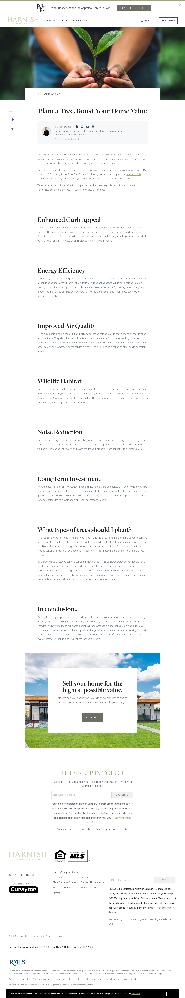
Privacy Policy (169, 936)
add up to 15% (134, 174)
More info (136, 994)
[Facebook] (10, 875)
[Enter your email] (84, 795)
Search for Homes (62, 887)
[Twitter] (16, 875)
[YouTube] (27, 875)
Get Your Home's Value (92, 882)
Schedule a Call (89, 887)
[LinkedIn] (21, 875)
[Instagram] (33, 875)
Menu (146, 21)
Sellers (64, 21)
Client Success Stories (64, 882)
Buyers (51, 21)
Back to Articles (51, 93)
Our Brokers (80, 21)
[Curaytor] (23, 892)
